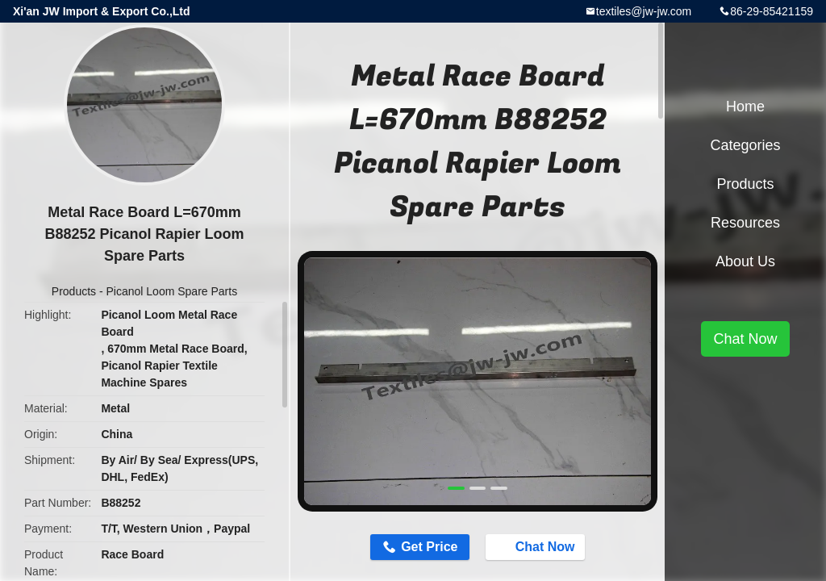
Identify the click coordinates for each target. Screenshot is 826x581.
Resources (745, 223)
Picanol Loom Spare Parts (172, 291)
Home (745, 106)
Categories (745, 145)
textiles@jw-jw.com (643, 11)
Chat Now (537, 546)
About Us (745, 261)
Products (74, 291)
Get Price (429, 547)
